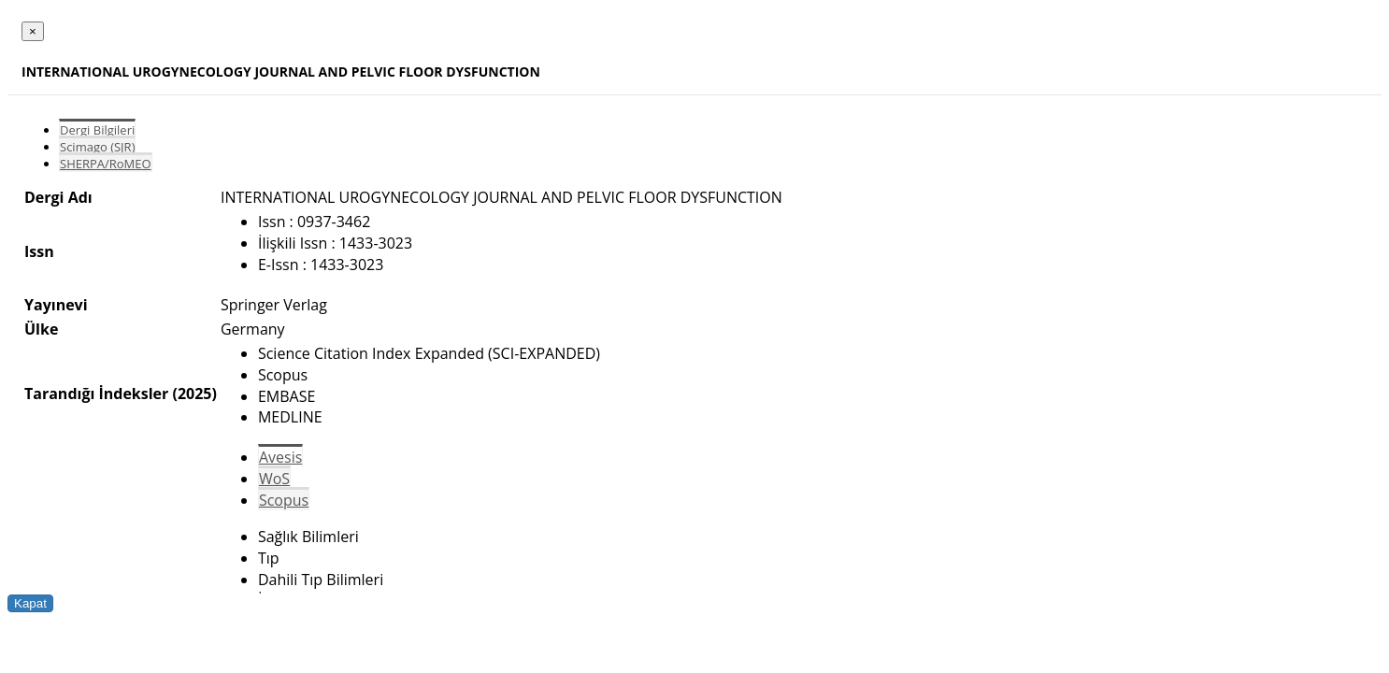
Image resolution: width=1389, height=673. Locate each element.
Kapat (30, 603)
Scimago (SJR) (97, 146)
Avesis (280, 457)
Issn (39, 251)
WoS (274, 478)
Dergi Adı (58, 197)
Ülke (41, 329)
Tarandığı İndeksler (96, 393)
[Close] (32, 31)
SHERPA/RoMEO (105, 163)
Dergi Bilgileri (97, 130)
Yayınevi (56, 304)
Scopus (283, 500)
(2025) (194, 393)
